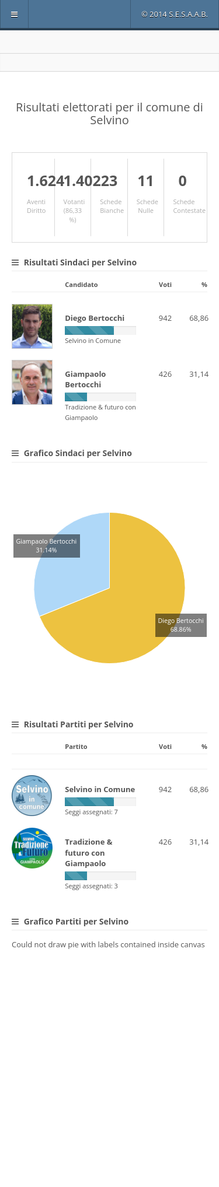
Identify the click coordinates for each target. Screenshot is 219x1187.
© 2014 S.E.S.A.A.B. (174, 14)
